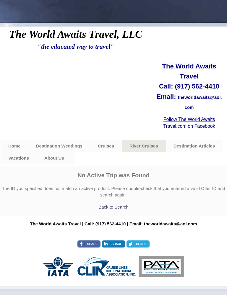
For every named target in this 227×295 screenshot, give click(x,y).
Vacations (18, 157)
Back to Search (113, 206)
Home (14, 145)
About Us (54, 157)
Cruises (106, 145)
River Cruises (143, 145)
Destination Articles (194, 145)
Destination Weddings (59, 145)
